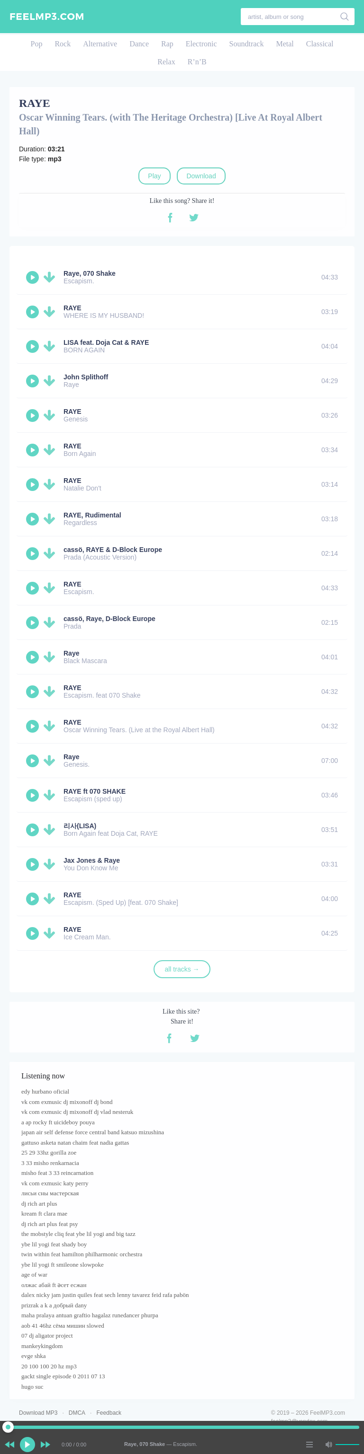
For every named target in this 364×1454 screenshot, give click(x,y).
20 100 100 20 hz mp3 (49, 1366)
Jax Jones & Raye (92, 860)
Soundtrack (246, 44)
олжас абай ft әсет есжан (53, 1284)
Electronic (201, 44)
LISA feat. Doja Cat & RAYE (106, 342)
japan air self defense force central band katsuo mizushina (92, 1132)
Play (154, 176)
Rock (63, 44)
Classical (320, 44)
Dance (139, 44)
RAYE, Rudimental (92, 515)
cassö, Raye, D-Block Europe (109, 618)
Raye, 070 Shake (90, 273)
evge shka (33, 1355)
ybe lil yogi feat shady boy (54, 1244)
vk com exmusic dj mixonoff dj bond (67, 1101)
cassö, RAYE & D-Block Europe (113, 549)
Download (201, 176)
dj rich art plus (39, 1203)
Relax (166, 62)
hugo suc (32, 1386)
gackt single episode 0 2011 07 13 (63, 1376)
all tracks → (181, 969)
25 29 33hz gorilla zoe (48, 1152)
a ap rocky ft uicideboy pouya (58, 1122)
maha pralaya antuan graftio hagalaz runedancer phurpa (89, 1315)
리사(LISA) (80, 826)
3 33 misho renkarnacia (50, 1162)
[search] (345, 16)
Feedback (108, 1413)
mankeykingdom (42, 1345)
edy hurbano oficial (45, 1091)
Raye (71, 653)
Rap (167, 44)
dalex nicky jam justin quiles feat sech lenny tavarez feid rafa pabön (105, 1294)
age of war (34, 1274)
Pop (36, 44)
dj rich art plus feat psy (49, 1223)
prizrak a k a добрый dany (54, 1305)
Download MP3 (38, 1413)
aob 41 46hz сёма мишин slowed (62, 1325)
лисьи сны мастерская (50, 1193)
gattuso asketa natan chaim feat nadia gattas (75, 1142)
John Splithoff (86, 377)
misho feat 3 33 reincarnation (57, 1172)
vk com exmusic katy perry (55, 1183)
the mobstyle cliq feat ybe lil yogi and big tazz (78, 1233)
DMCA (77, 1413)
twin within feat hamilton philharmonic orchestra (81, 1254)
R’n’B (197, 62)
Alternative (100, 44)
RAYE (73, 308)
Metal (284, 44)
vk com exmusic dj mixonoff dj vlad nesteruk (77, 1111)
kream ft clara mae (44, 1213)
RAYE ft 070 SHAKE (95, 791)
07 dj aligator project (47, 1335)
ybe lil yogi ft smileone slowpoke (62, 1264)
